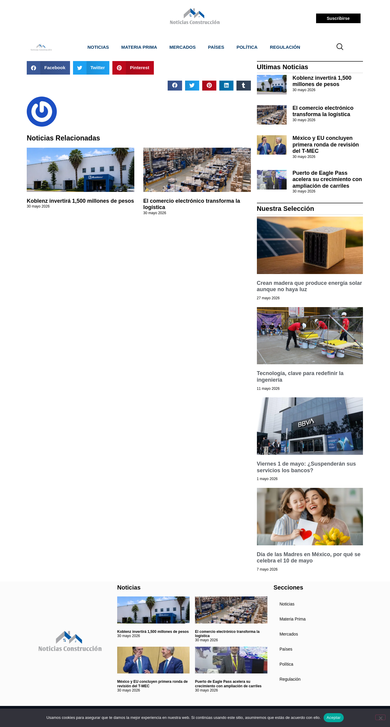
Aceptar (334, 717)
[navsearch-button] (340, 47)
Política (246, 47)
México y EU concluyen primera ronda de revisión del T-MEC (326, 144)
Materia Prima (139, 47)
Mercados (182, 47)
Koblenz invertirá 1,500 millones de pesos (80, 201)
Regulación (285, 47)
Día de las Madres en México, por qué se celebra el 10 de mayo (309, 557)
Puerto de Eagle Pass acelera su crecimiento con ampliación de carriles (327, 179)
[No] (380, 717)
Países (216, 47)
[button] (48, 68)
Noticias (98, 47)
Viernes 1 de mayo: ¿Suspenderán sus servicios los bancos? (306, 467)
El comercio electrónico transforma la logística (323, 111)
